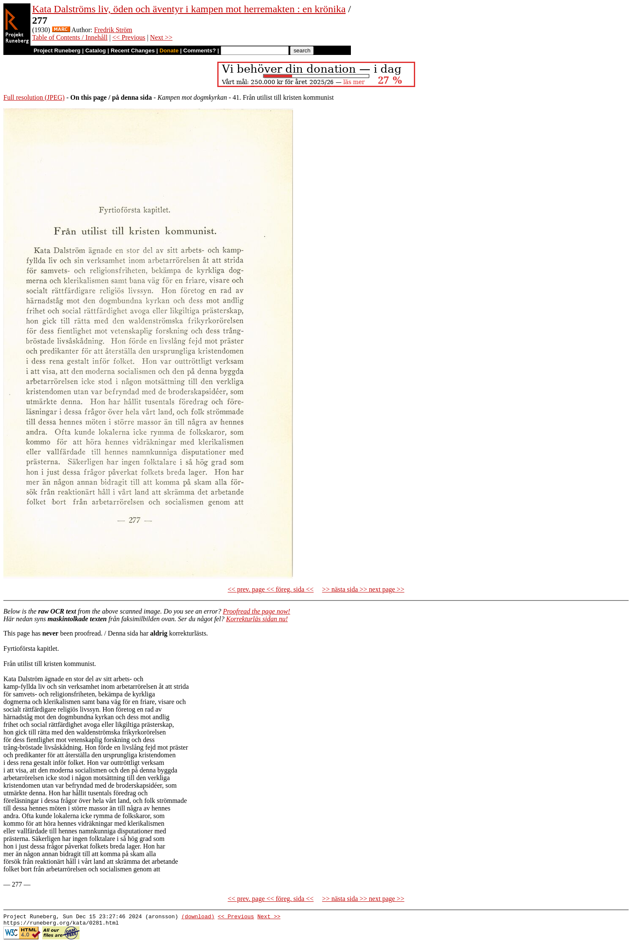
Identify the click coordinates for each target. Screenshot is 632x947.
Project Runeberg (56, 50)
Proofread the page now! (256, 611)
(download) (197, 917)
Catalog (95, 50)
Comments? (199, 50)
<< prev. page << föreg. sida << (271, 589)
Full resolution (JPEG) (34, 97)
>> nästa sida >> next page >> (363, 589)
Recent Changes (133, 50)
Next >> (161, 37)
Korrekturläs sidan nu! (257, 618)
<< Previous (128, 37)
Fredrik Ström (113, 29)
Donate (168, 50)
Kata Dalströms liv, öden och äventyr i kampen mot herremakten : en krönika (189, 8)
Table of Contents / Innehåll (69, 37)
